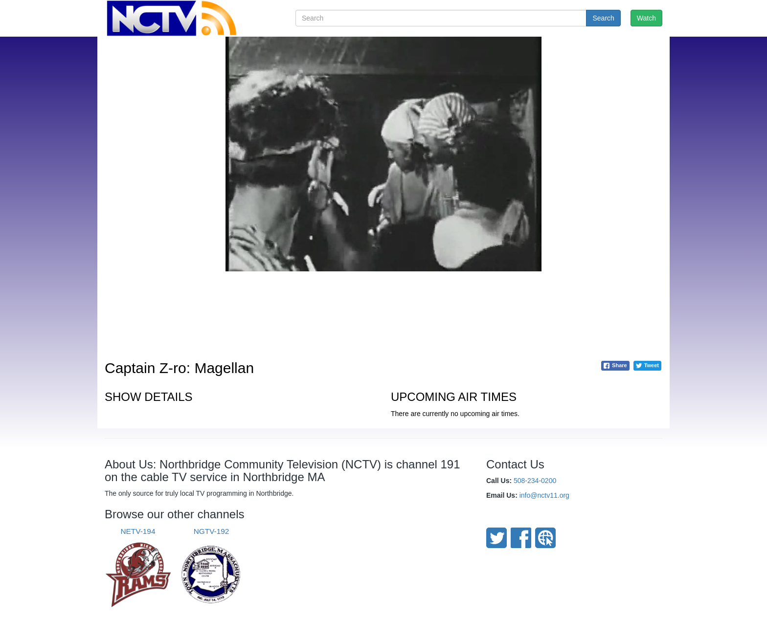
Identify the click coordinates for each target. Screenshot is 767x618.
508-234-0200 (535, 481)
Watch (646, 18)
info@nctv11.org (544, 495)
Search (603, 18)
